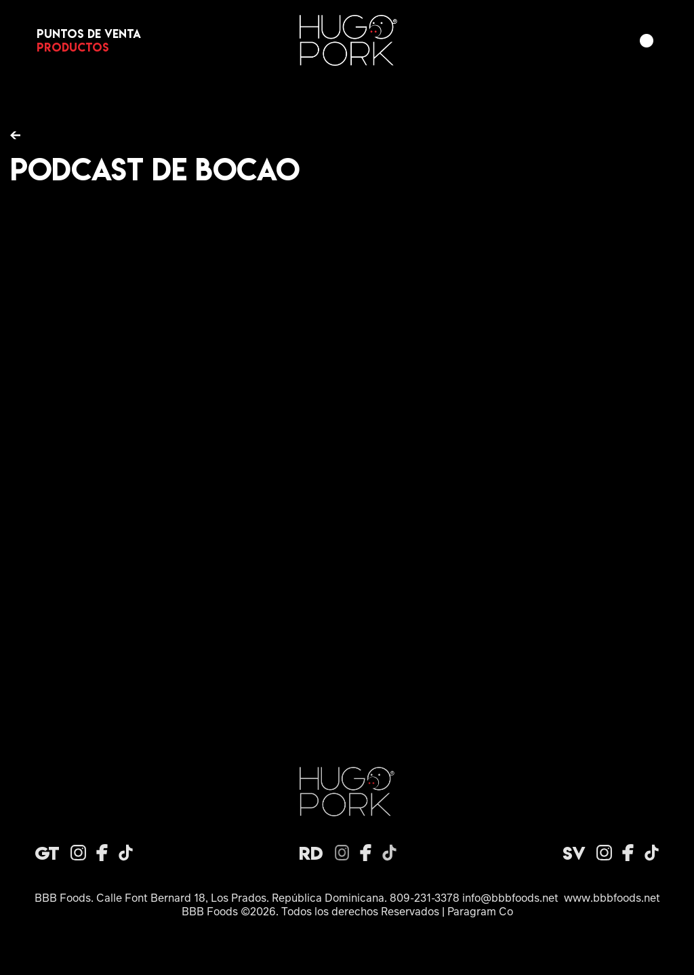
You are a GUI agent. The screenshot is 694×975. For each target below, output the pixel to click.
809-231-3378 (425, 897)
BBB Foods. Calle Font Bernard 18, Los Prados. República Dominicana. (212, 897)
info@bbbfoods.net (510, 897)
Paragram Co (480, 911)
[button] (646, 40)
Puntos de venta (89, 34)
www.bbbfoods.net (612, 897)
